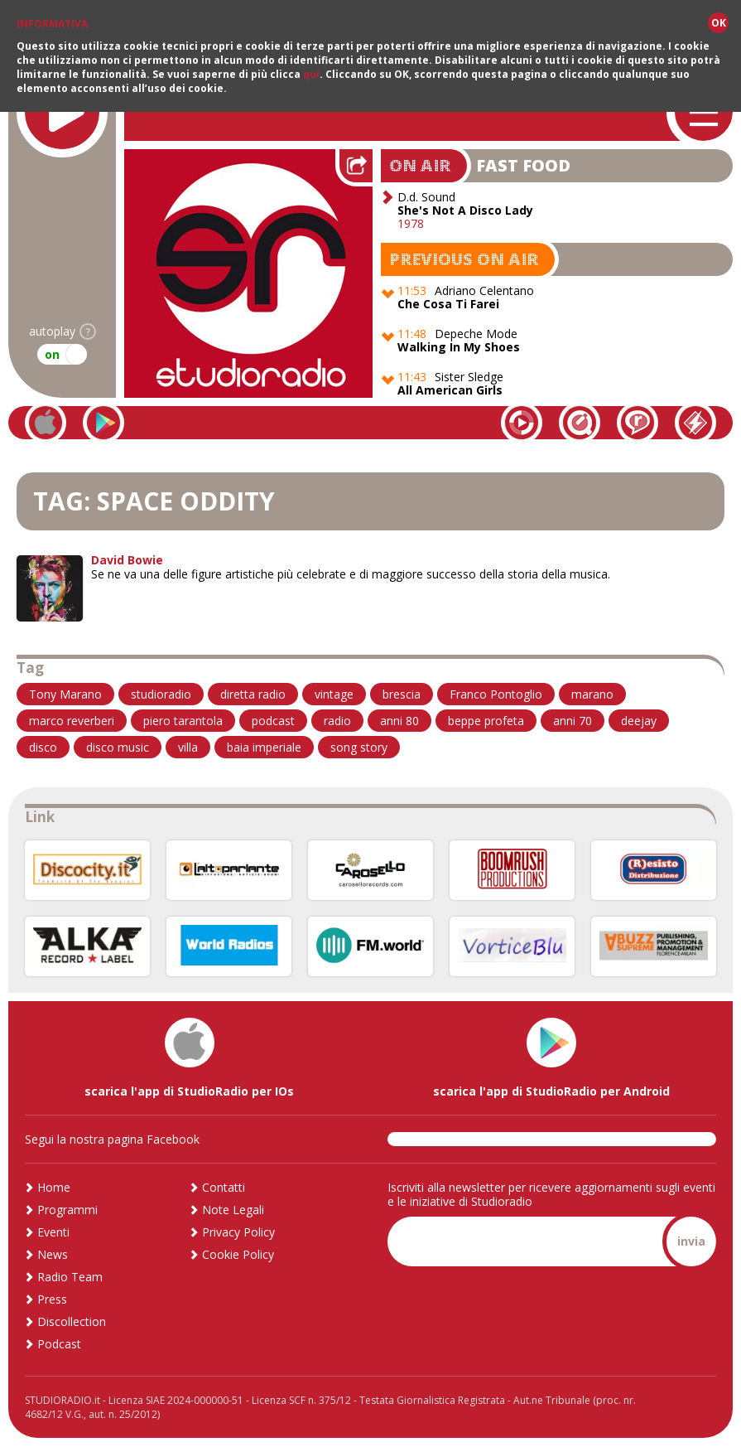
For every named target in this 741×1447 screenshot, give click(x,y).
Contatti (223, 1187)
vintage (334, 694)
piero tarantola (183, 720)
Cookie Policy (238, 1254)
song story (358, 747)
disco (43, 747)
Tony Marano (65, 694)
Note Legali (233, 1209)
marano (592, 694)
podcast (273, 720)
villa (188, 747)
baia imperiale (264, 747)
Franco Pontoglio (496, 694)
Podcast (59, 1344)
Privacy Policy (238, 1232)
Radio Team (70, 1277)
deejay (639, 720)
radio (337, 720)
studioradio (161, 694)
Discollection (71, 1321)
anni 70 (572, 720)
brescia (402, 694)
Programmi (67, 1209)
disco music (117, 747)
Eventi (53, 1232)
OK (718, 23)
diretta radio (253, 694)
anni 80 (399, 720)
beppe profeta (486, 720)
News (52, 1254)
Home (53, 1187)
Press (52, 1299)
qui (311, 74)
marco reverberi (71, 720)
